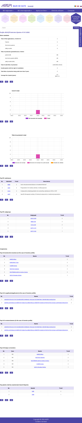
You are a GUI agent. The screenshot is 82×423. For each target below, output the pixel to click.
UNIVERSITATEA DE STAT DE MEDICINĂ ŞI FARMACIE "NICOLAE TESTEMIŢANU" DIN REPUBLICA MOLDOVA (29, 299)
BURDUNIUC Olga (14, 262)
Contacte (71, 11)
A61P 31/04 (33, 231)
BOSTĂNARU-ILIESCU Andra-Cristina (19, 272)
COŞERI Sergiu (13, 265)
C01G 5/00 (33, 225)
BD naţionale (8, 11)
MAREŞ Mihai (13, 259)
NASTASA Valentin (14, 269)
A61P (9, 194)
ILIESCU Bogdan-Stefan (15, 275)
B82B (9, 184)
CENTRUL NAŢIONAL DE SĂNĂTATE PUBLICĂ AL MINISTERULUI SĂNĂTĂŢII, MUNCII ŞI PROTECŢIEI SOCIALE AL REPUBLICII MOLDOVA (36, 302)
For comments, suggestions (80, 37)
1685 (33, 391)
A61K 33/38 (33, 218)
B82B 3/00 (33, 221)
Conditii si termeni (41, 421)
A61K (9, 188)
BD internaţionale (25, 11)
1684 (33, 394)
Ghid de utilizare (57, 11)
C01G (9, 191)
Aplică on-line (41, 11)
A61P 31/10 (33, 228)
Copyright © (37, 419)
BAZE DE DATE (19, 6)
